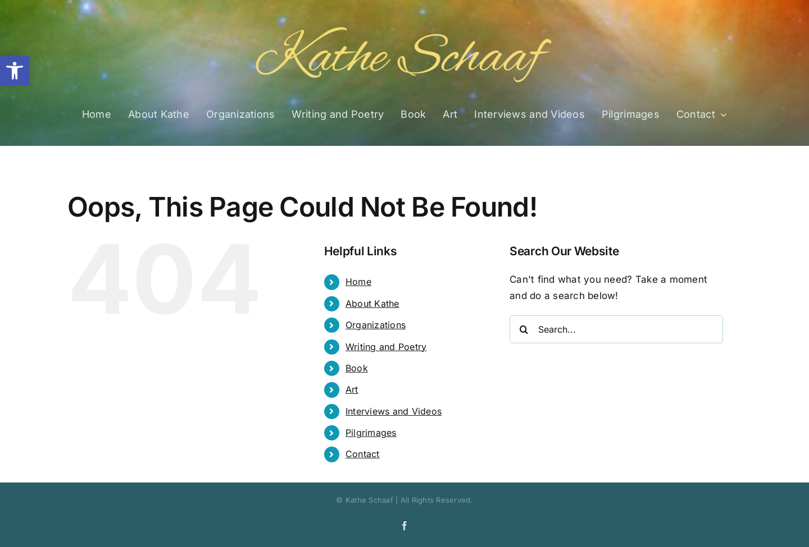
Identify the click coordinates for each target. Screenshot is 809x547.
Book (357, 368)
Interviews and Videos (394, 411)
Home (358, 281)
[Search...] (616, 329)
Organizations (376, 324)
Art (352, 389)
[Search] (524, 329)
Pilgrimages (371, 432)
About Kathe (372, 303)
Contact (363, 453)
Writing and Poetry (386, 346)
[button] (14, 70)
